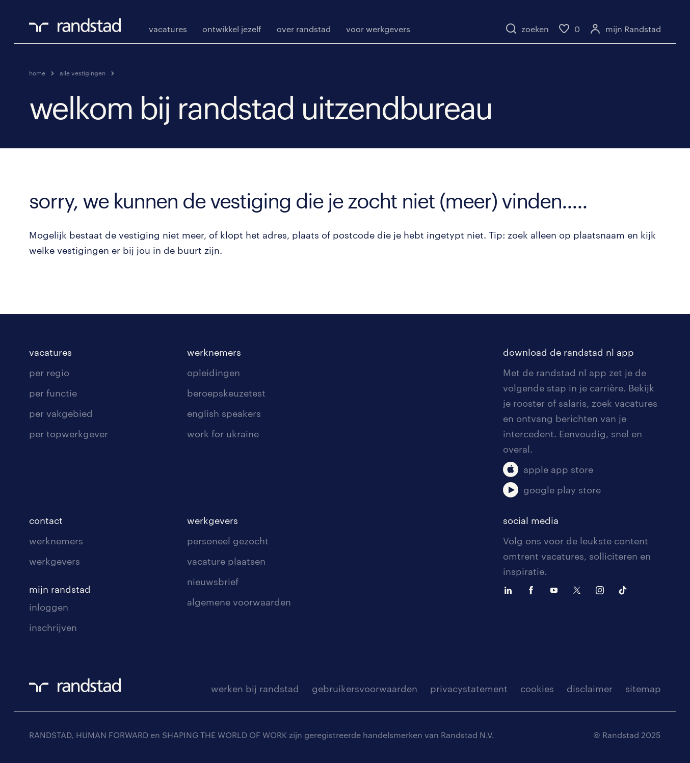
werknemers (214, 352)
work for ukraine (223, 433)
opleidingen (213, 372)
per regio (49, 372)
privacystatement (469, 688)
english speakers (224, 413)
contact (46, 520)
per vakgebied (61, 413)
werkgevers (54, 561)
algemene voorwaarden (239, 602)
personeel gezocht (228, 540)
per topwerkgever (68, 433)
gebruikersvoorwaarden (364, 688)
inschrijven (53, 627)
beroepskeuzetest (226, 393)
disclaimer (590, 688)
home (37, 72)
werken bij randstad (255, 688)
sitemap (643, 688)
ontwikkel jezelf (231, 29)
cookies (537, 688)
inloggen (48, 607)
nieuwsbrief (212, 581)
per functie (53, 393)
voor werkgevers (378, 29)
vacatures (168, 29)
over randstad (304, 29)
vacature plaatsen (226, 561)
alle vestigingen (82, 72)
